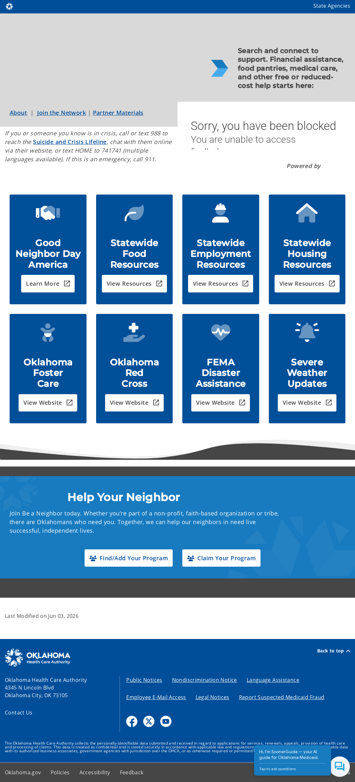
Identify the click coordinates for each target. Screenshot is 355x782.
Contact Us (19, 712)
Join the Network (61, 112)
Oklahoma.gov (23, 772)
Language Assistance (273, 679)
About (18, 112)
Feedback (132, 772)
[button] (48, 283)
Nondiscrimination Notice (204, 679)
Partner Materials (118, 112)
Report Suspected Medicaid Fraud (282, 697)
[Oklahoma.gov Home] (9, 6)
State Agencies (331, 5)
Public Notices (144, 679)
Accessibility (94, 772)
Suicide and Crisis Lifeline (70, 142)
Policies (60, 772)
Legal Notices (212, 697)
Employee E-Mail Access (156, 697)
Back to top (333, 651)
